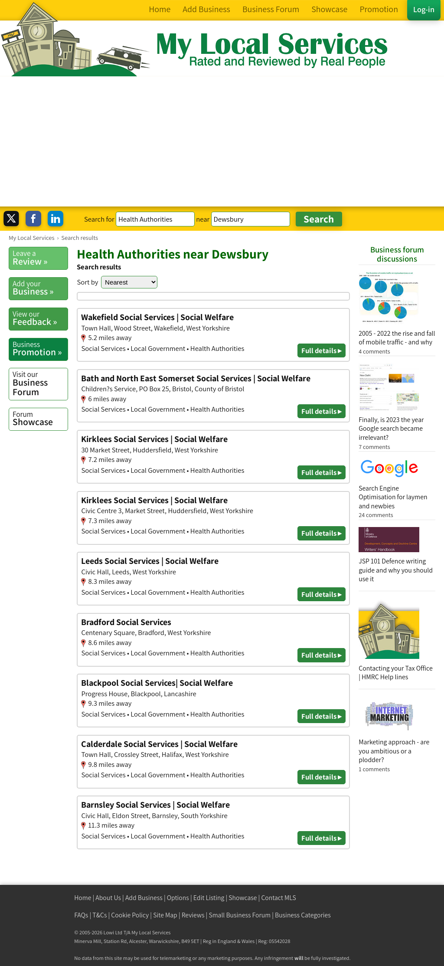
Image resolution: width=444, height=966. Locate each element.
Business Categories (303, 915)
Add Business (144, 898)
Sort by (87, 282)
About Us (108, 898)
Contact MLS (278, 898)
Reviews (193, 915)
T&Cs (99, 915)
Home (82, 898)
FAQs (81, 915)
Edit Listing (209, 898)
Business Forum (40, 383)
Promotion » (40, 348)
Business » (40, 288)
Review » (40, 257)
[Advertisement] (222, 141)
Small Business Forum (240, 915)
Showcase (40, 418)
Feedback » (40, 318)
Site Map (165, 915)
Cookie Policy (130, 915)
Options (178, 898)
